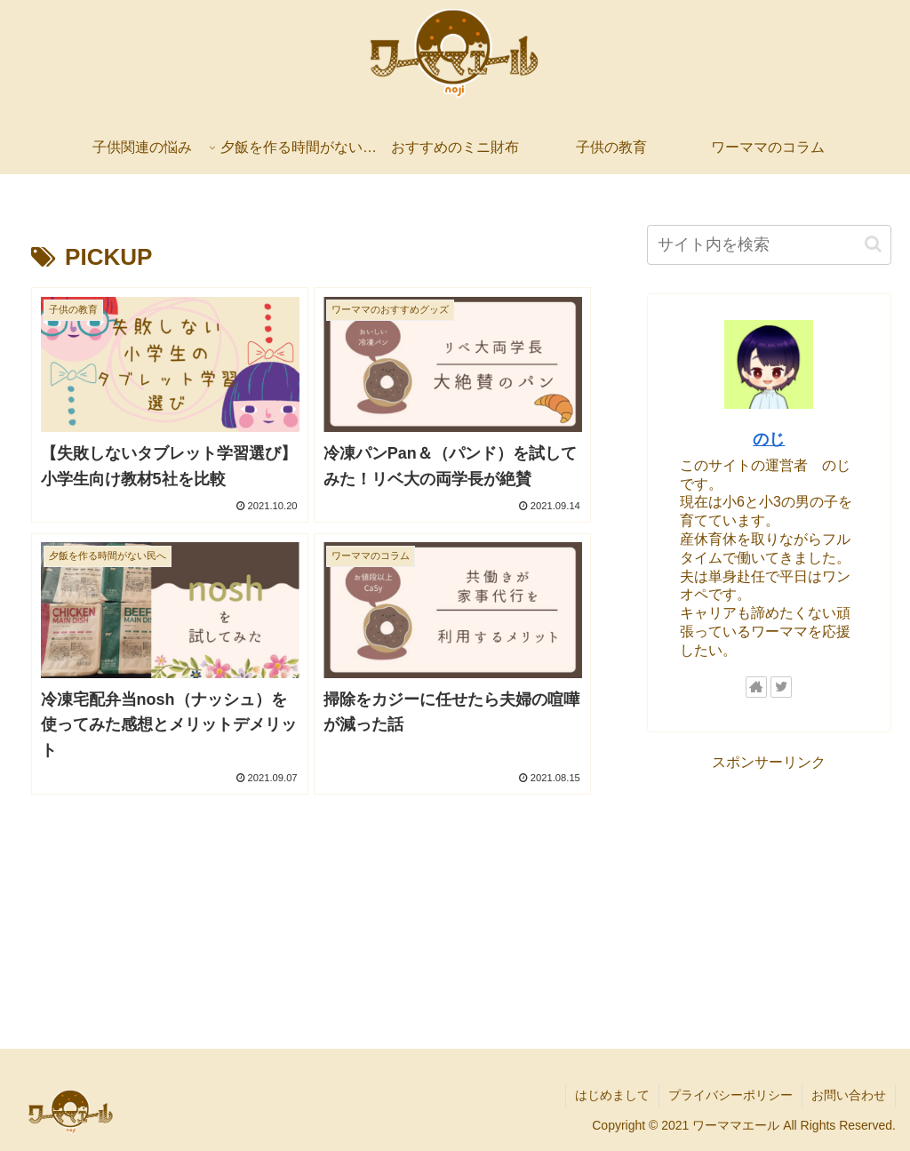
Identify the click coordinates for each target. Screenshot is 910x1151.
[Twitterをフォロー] (781, 687)
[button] (873, 244)
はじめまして (612, 1095)
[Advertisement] (768, 887)
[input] (768, 245)
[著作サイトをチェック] (756, 687)
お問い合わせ (848, 1095)
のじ (769, 439)
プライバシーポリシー (730, 1095)
